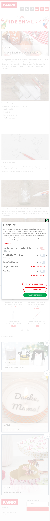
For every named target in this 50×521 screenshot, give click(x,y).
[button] (38, 266)
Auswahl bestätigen (34, 284)
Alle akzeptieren (35, 295)
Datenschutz (7, 243)
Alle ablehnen (35, 289)
